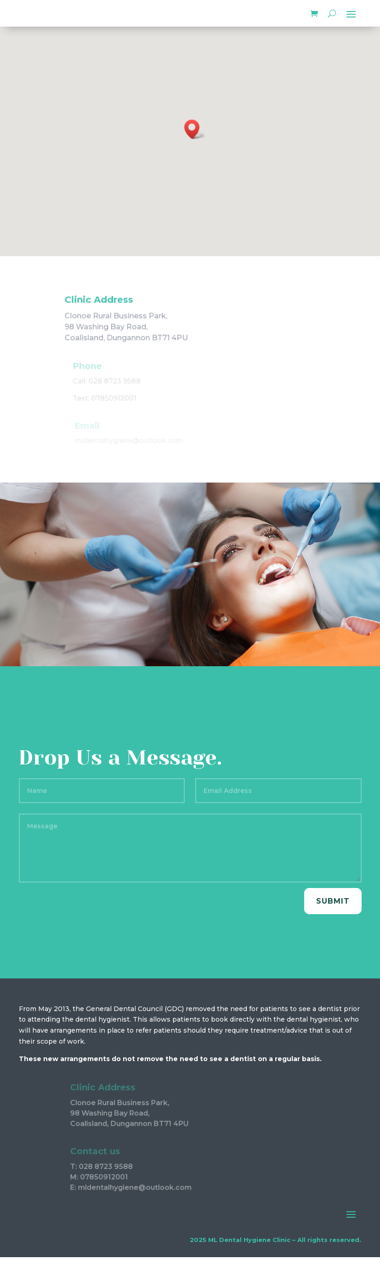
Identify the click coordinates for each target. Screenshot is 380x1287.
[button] (194, 129)
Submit (333, 901)
